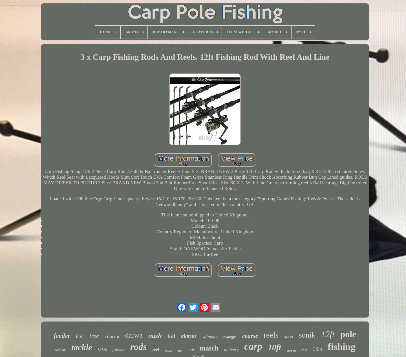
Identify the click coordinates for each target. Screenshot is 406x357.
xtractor (112, 336)
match (209, 348)
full (171, 336)
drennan (60, 350)
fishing (341, 347)
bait (80, 336)
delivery (231, 349)
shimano (210, 336)
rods (138, 347)
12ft (327, 334)
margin (230, 337)
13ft (191, 350)
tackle (81, 347)
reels (271, 335)
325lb (102, 350)
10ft (274, 347)
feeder (62, 335)
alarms (189, 336)
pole (348, 334)
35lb (317, 349)
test (180, 350)
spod (288, 336)
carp (253, 346)
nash (155, 335)
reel (156, 349)
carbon (291, 350)
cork (304, 350)
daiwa (134, 335)
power (169, 350)
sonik (307, 335)
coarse (250, 335)
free (94, 335)
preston (118, 350)
